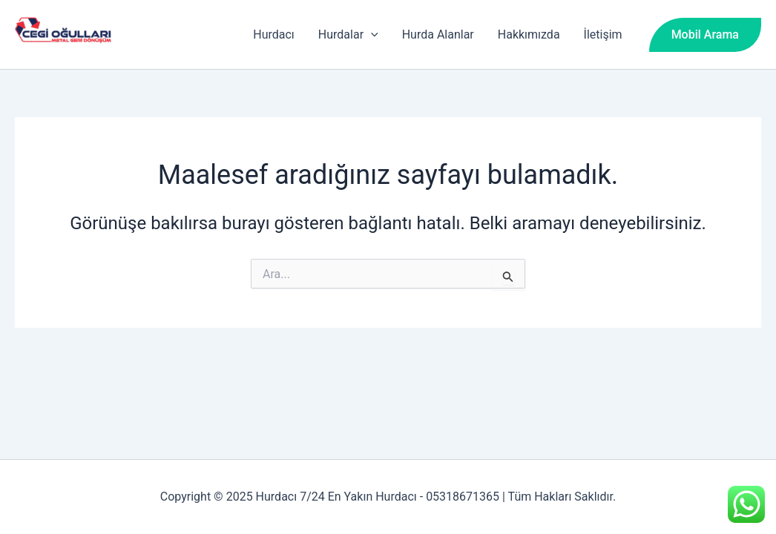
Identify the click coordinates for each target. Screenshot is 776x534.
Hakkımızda (529, 34)
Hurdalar (348, 34)
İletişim (603, 34)
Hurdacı (274, 34)
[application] (371, 34)
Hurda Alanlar (438, 34)
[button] (705, 35)
